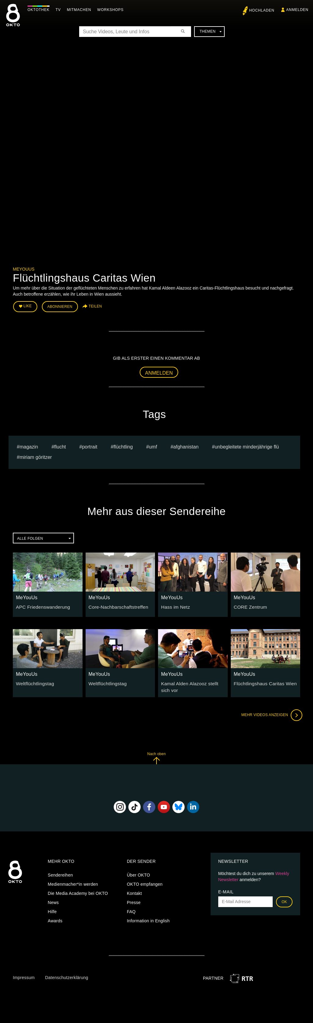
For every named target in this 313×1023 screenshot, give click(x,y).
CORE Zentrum (249, 605)
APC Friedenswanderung (40, 605)
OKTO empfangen (145, 881)
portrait (89, 445)
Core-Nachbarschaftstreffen (116, 605)
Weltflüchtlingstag (33, 681)
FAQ (131, 908)
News (53, 899)
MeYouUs (24, 269)
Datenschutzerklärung (66, 974)
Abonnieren (59, 306)
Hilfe (52, 908)
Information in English (148, 917)
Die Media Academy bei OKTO (78, 890)
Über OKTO (138, 872)
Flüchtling (123, 445)
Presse (134, 899)
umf (153, 445)
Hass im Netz (174, 605)
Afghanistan (186, 445)
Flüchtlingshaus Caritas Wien (262, 681)
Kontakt (134, 890)
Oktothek (40, 10)
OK (284, 899)
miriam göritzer (36, 455)
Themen (211, 31)
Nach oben (156, 755)
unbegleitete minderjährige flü (247, 445)
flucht (60, 445)
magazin (29, 445)
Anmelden (159, 371)
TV (59, 10)
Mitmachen (80, 10)
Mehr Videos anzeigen (269, 712)
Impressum (24, 974)
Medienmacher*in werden (73, 881)
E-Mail (226, 888)
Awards (55, 917)
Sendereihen (60, 872)
